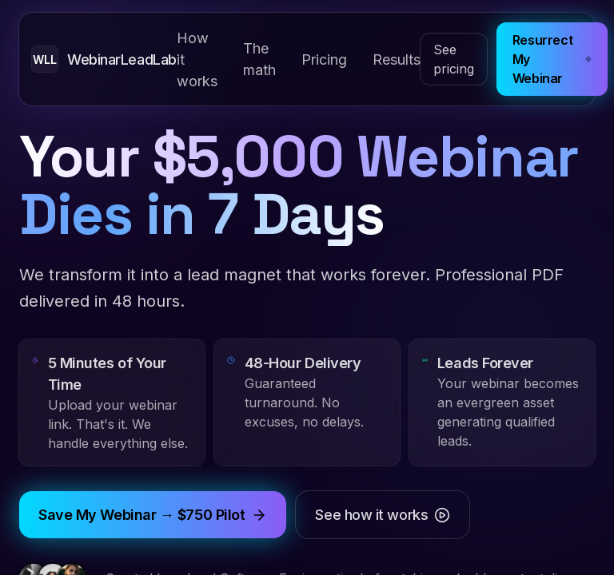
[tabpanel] (307, 287)
